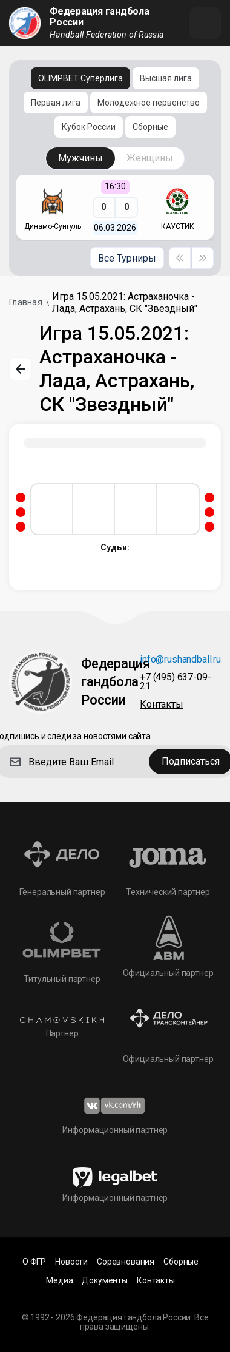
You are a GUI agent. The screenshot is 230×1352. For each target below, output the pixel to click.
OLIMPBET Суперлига (80, 78)
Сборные (150, 127)
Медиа (59, 1280)
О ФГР (34, 1261)
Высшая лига (166, 78)
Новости (71, 1261)
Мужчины (80, 158)
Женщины (149, 158)
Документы (105, 1280)
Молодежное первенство (148, 102)
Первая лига (55, 102)
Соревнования (125, 1261)
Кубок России (89, 127)
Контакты (161, 704)
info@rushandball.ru (180, 659)
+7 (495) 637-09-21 (175, 682)
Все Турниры (127, 258)
